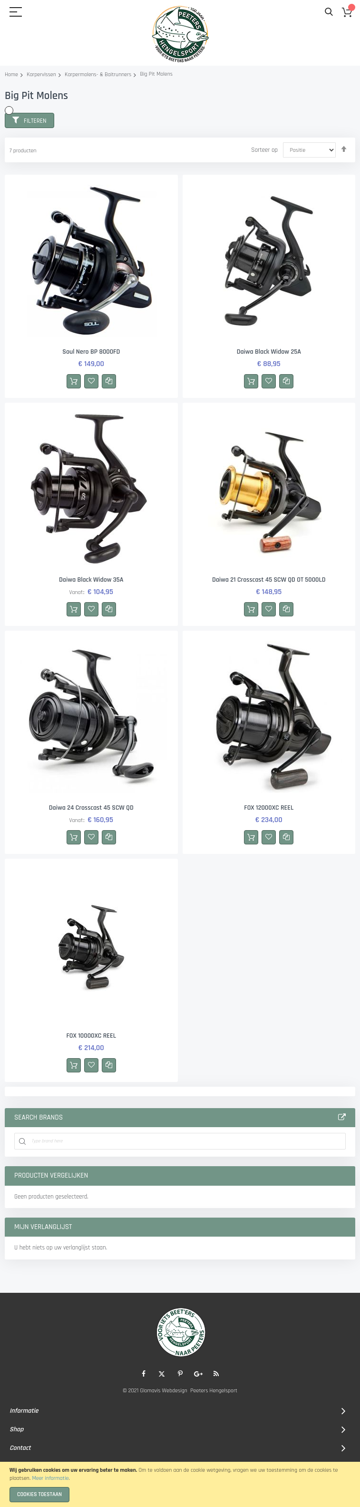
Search (329, 12)
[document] (180, 1484)
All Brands (342, 1117)
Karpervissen (41, 74)
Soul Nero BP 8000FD (91, 351)
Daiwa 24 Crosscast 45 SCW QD (91, 807)
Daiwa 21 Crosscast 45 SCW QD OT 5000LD (269, 579)
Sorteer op (264, 150)
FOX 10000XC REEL (91, 1035)
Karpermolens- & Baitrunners (98, 74)
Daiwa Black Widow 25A (269, 351)
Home (11, 74)
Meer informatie (50, 1478)
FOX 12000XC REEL (268, 807)
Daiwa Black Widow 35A (91, 579)
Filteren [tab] (35, 121)
